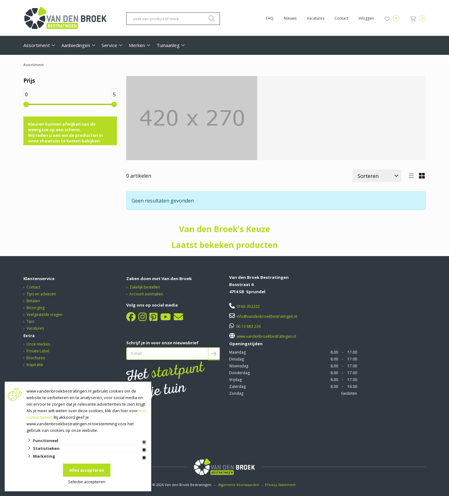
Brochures (36, 357)
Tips (30, 321)
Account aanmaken (146, 294)
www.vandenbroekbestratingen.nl (266, 336)
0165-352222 (248, 306)
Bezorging (36, 307)
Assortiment (36, 45)
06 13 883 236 (248, 326)
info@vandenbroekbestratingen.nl (267, 316)
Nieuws (290, 18)
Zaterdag (237, 386)
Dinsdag (236, 359)
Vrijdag (235, 379)
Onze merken (38, 344)
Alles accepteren (86, 470)
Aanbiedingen (75, 45)
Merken (137, 45)
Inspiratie (35, 364)
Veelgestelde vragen (44, 314)
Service (109, 45)
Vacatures (315, 18)
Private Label (38, 351)
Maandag (237, 352)
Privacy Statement (281, 484)
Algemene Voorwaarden (238, 484)
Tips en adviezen (41, 294)
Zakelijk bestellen (144, 287)
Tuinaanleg (168, 45)
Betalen (33, 300)
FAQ (269, 18)
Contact (341, 18)
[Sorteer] (377, 175)
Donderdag (239, 372)
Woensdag (238, 366)
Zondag (236, 393)
